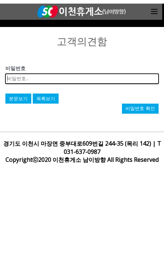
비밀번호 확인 (140, 108)
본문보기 (18, 98)
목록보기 (45, 98)
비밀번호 (15, 68)
